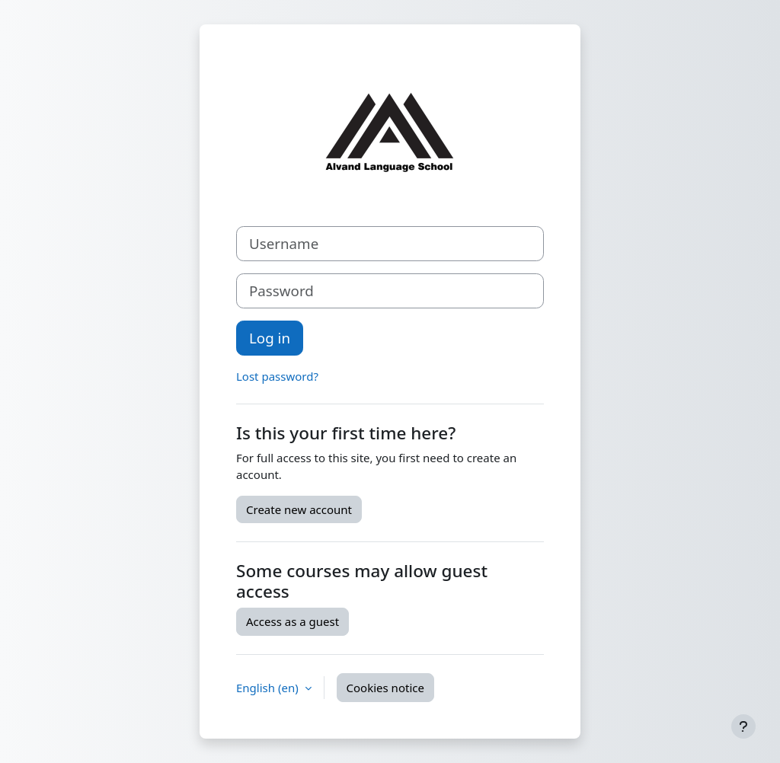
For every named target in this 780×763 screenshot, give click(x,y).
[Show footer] (743, 726)
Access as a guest (292, 621)
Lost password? (277, 376)
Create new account (299, 509)
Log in (269, 337)
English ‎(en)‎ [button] (269, 687)
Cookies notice (385, 687)
